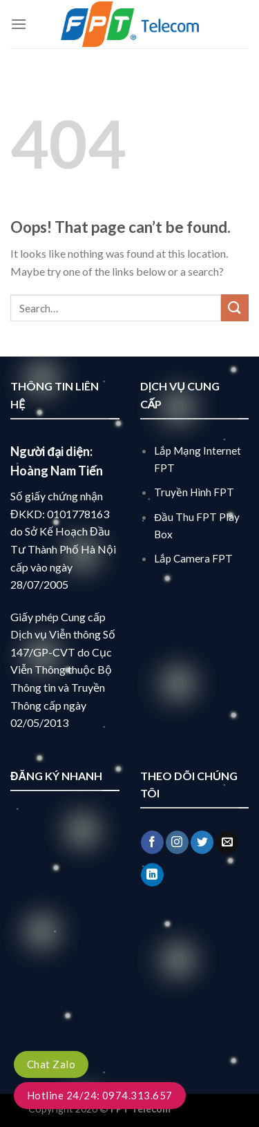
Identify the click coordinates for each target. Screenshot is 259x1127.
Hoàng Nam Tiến (56, 470)
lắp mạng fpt (201, 1109)
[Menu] (18, 24)
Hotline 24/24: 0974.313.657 (100, 1095)
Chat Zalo (51, 1064)
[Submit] (235, 307)
